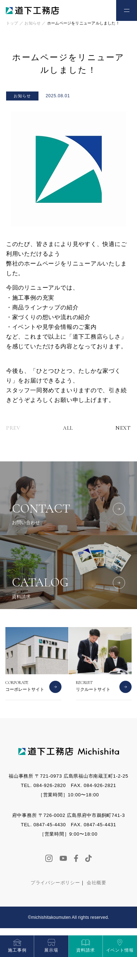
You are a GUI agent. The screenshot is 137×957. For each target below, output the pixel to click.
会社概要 (96, 882)
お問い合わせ (101, 9)
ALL (68, 428)
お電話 (81, 9)
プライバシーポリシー (55, 882)
